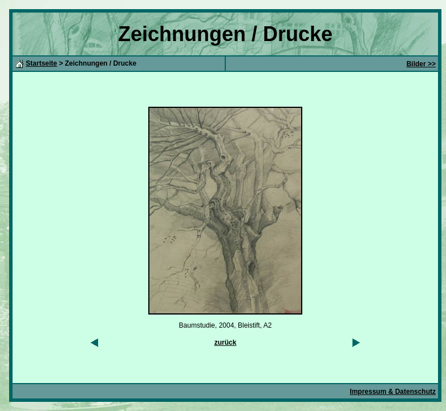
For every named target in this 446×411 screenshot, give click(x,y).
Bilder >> (421, 64)
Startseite (41, 63)
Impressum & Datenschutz (393, 392)
